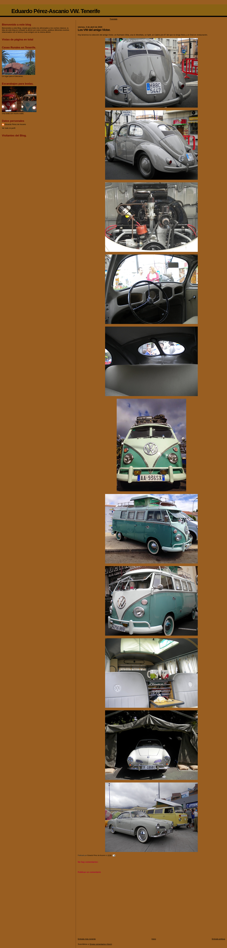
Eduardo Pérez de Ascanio (15, 124)
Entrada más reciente (87, 939)
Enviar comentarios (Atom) (101, 944)
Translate (113, 19)
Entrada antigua (218, 939)
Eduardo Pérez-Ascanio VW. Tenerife (55, 11)
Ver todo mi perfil (8, 128)
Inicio (154, 939)
